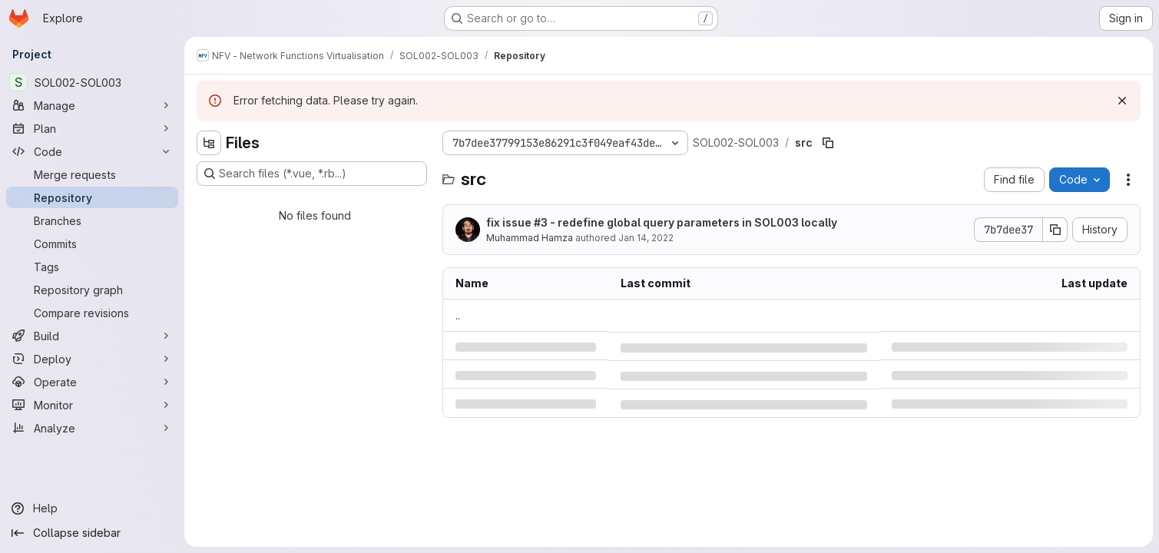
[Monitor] (92, 405)
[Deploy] (92, 358)
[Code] (92, 151)
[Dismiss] (1122, 100)
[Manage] (92, 105)
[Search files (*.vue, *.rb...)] (312, 173)
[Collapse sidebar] (92, 533)
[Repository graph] (92, 289)
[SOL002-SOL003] (92, 82)
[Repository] (92, 197)
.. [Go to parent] (457, 315)
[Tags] (92, 266)
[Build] (92, 335)
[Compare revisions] (92, 312)
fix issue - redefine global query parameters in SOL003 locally (661, 222)
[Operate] (92, 381)
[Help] (92, 508)
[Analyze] (92, 428)
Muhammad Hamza (529, 237)
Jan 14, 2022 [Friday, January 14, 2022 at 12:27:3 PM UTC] (646, 237)
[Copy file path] (828, 143)
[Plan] (92, 128)
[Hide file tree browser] (209, 143)
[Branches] (92, 220)
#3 (541, 222)
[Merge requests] (92, 174)
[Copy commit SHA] (1055, 229)
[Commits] (92, 243)
